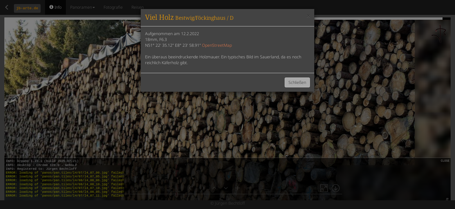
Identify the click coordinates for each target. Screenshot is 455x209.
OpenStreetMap (217, 45)
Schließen (297, 82)
